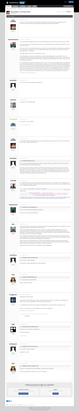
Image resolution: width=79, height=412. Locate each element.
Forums (8, 6)
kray (15, 13)
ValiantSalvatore (13, 39)
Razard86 (13, 180)
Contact (48, 407)
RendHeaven (13, 344)
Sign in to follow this (61, 11)
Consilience (13, 255)
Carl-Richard (33, 257)
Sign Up (71, 1)
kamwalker (13, 80)
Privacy (40, 407)
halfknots (13, 100)
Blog (29, 6)
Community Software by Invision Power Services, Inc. (39, 410)
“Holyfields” (27, 315)
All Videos (23, 6)
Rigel (13, 324)
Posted (24, 19)
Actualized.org (31, 407)
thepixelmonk (13, 204)
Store (34, 6)
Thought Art (13, 294)
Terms (36, 407)
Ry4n (13, 274)
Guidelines (15, 6)
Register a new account (23, 393)
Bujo (13, 224)
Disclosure (44, 407)
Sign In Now (55, 393)
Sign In (65, 1)
